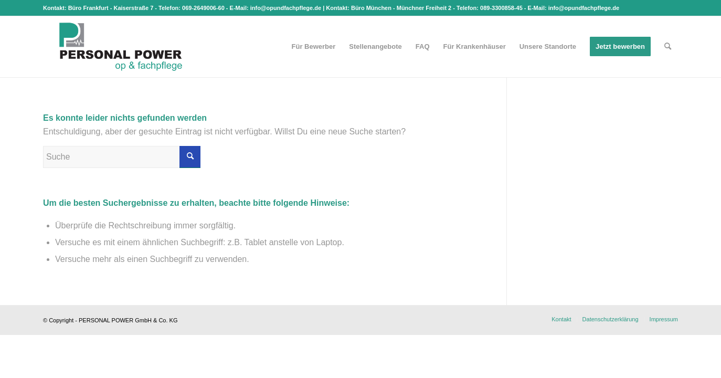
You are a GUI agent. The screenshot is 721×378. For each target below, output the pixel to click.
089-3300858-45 (501, 8)
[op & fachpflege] (120, 46)
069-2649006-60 (203, 8)
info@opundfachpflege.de (285, 8)
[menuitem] (314, 46)
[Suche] (668, 46)
